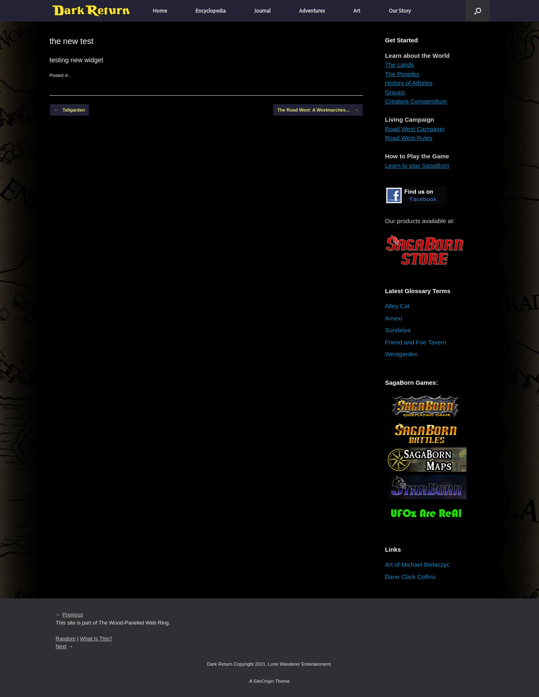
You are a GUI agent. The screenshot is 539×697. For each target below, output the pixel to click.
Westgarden (401, 354)
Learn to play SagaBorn (417, 165)
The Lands (399, 64)
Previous (72, 615)
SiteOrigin (263, 681)
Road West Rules (408, 137)
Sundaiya (398, 330)
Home (160, 11)
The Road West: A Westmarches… (318, 110)
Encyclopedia (211, 11)
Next (61, 646)
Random (66, 639)
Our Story (400, 11)
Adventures (312, 11)
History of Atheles (409, 82)
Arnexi (394, 318)
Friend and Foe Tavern (416, 342)
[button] (478, 11)
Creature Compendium (416, 101)
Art (356, 11)
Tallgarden (69, 110)
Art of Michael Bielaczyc (417, 564)
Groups (395, 92)
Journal (262, 11)
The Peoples (402, 73)
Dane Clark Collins (410, 576)
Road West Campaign (414, 128)
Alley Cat (397, 305)
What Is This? (96, 639)
